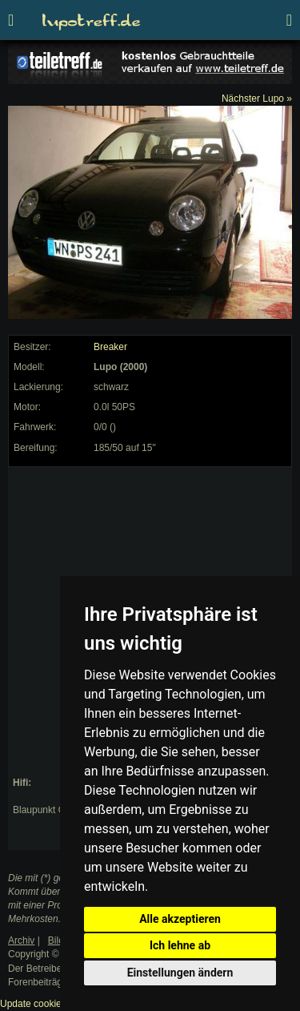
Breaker (110, 346)
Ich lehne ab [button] (180, 945)
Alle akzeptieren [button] (180, 918)
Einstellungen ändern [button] (180, 972)
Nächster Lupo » (257, 98)
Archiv (21, 940)
